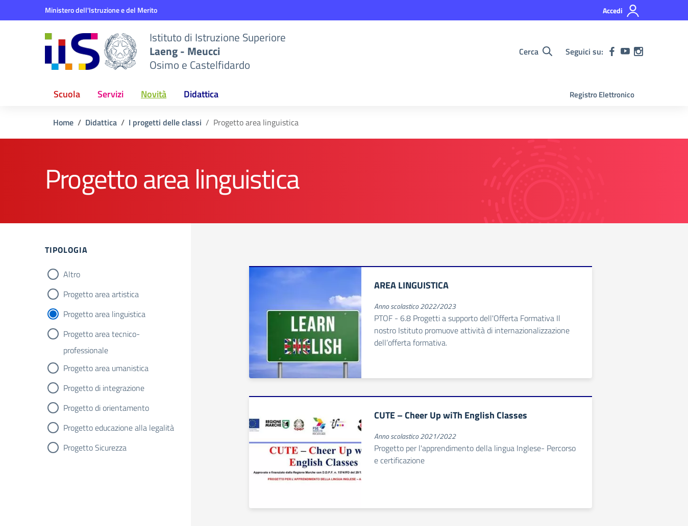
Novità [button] (153, 94)
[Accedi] (621, 10)
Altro (71, 274)
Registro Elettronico (602, 94)
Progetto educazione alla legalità (118, 428)
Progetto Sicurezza (95, 447)
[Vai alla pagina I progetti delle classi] (165, 122)
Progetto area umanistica (106, 368)
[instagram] (638, 51)
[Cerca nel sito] (535, 51)
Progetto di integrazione (103, 388)
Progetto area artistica (101, 294)
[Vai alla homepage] (91, 51)
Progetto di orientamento (106, 408)
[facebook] (612, 51)
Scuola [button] (67, 94)
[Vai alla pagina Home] (63, 122)
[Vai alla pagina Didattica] (101, 122)
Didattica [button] (201, 94)
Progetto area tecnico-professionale (101, 335)
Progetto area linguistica (104, 314)
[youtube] (625, 51)
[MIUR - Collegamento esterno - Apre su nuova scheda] (101, 10)
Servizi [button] (110, 94)
